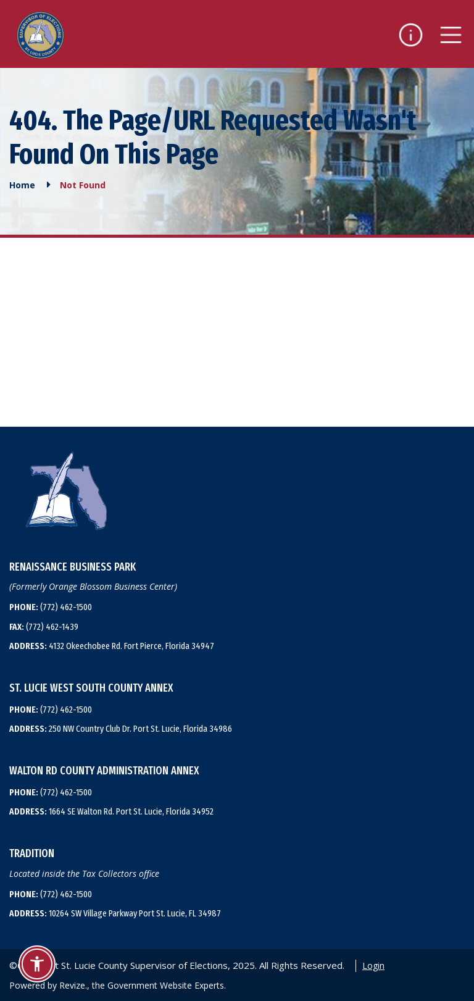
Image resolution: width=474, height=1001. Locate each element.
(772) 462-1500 (50, 607)
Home (22, 184)
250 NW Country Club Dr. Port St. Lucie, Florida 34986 (120, 728)
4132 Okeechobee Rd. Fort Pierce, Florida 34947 (111, 645)
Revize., (74, 985)
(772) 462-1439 (43, 626)
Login (373, 965)
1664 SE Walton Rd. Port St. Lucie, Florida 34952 (111, 811)
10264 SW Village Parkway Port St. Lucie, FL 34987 (115, 913)
